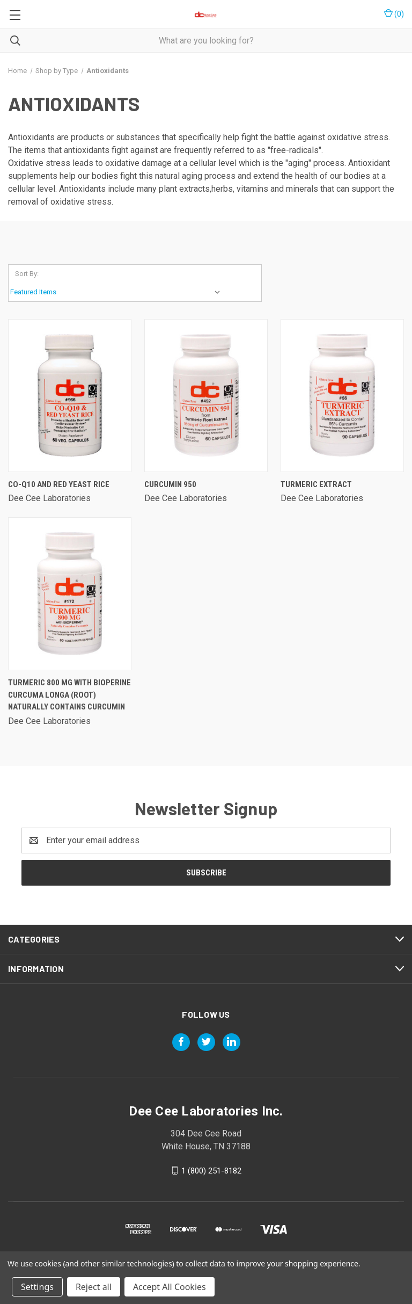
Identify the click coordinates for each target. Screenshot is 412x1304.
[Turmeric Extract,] (342, 395)
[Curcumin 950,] (206, 395)
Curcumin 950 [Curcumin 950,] (170, 484)
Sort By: (27, 274)
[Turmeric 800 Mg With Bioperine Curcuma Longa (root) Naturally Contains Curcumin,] (69, 593)
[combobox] (206, 40)
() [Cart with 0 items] (394, 13)
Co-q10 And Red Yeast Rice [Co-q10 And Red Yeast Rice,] (58, 484)
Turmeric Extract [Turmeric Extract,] (316, 484)
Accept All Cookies (169, 1287)
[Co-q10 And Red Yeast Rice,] (69, 395)
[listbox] (117, 292)
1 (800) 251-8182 (211, 1170)
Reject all (94, 1287)
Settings (37, 1287)
